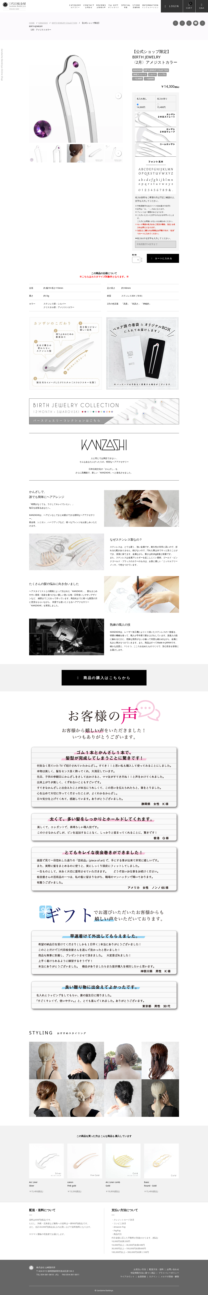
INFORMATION (150, 6)
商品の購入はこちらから (104, 677)
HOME (32, 23)
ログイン (153, 1276)
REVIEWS (101, 6)
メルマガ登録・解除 (170, 1276)
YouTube (189, 23)
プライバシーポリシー (169, 1272)
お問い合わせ (173, 1269)
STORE (136, 6)
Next (118, 96)
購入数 (134, 255)
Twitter (202, 23)
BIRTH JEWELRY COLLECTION (64, 23)
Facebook (175, 23)
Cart (189, 5)
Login (174, 6)
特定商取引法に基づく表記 (143, 1272)
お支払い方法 (140, 1269)
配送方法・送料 (156, 1269)
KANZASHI (43, 23)
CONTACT (88, 6)
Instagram (182, 23)
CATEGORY (75, 6)
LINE (195, 23)
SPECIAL (126, 6)
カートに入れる (161, 258)
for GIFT (113, 6)
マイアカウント (127, 1276)
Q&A (201, 8)
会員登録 (142, 1276)
